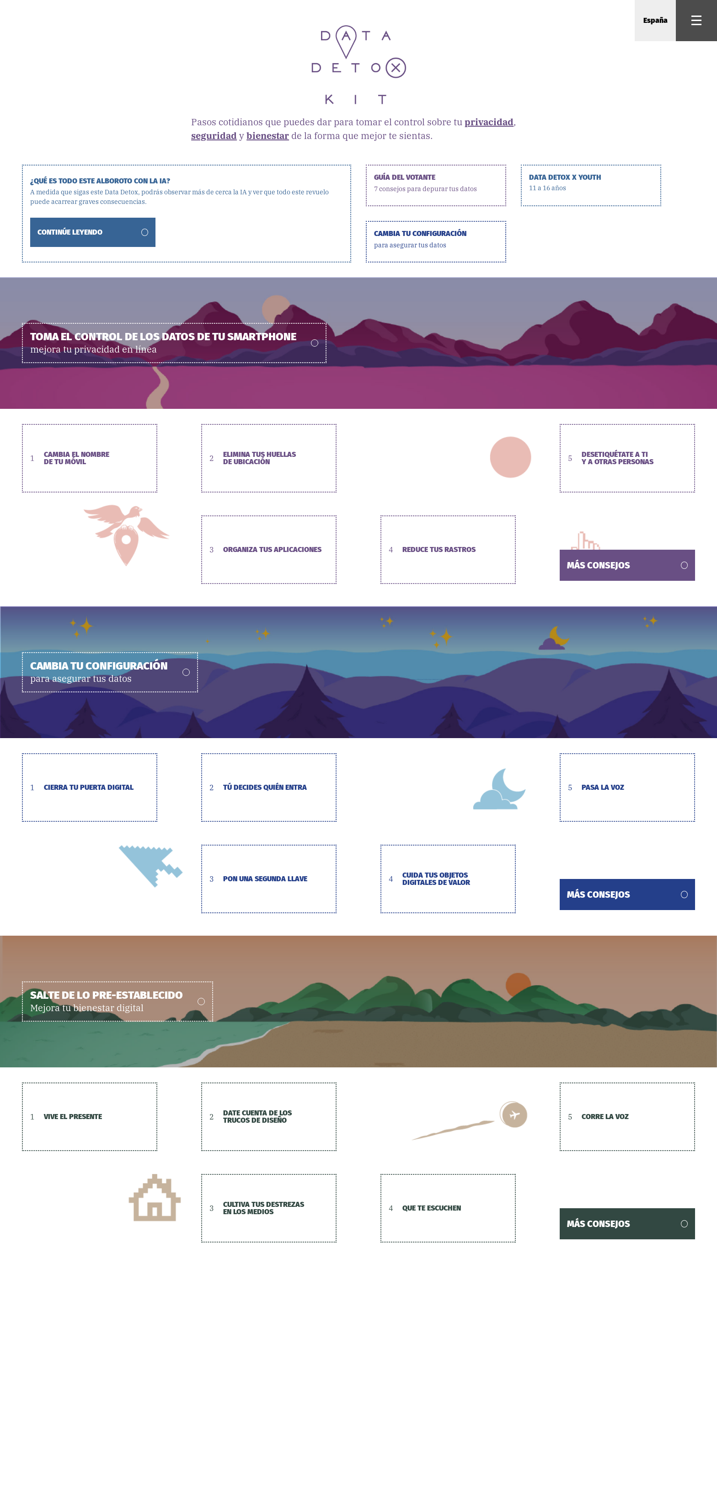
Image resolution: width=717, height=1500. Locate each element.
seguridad (214, 135)
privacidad (489, 122)
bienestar (267, 135)
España (655, 20)
